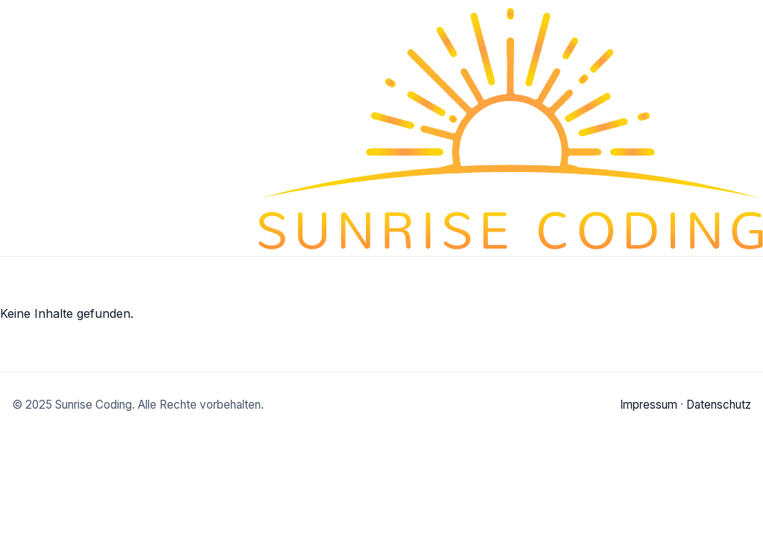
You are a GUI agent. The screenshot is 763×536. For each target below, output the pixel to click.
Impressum (648, 405)
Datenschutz (718, 405)
